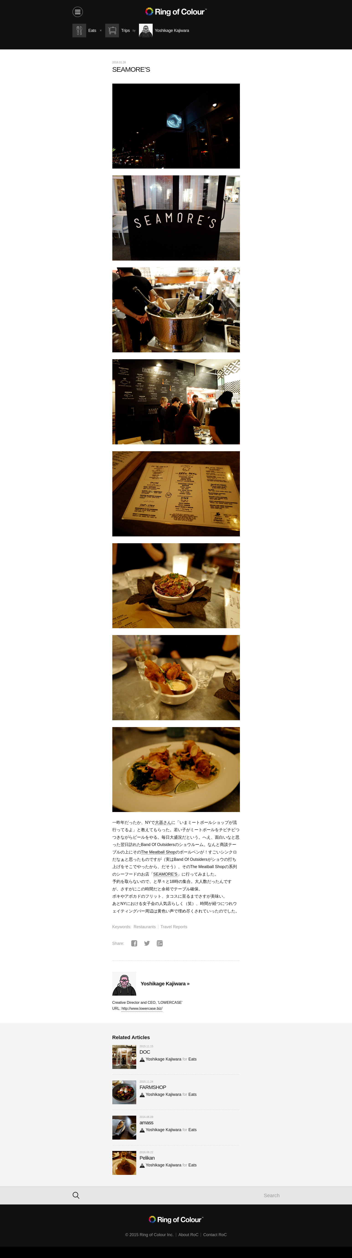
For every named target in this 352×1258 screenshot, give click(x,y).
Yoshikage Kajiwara (160, 1059)
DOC (145, 1052)
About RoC (188, 1234)
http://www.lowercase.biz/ (141, 1008)
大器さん (163, 822)
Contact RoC (215, 1234)
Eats (192, 1059)
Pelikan (147, 1158)
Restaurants (145, 927)
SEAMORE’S (165, 874)
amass (146, 1122)
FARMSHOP (153, 1087)
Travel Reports (174, 927)
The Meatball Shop (158, 852)
